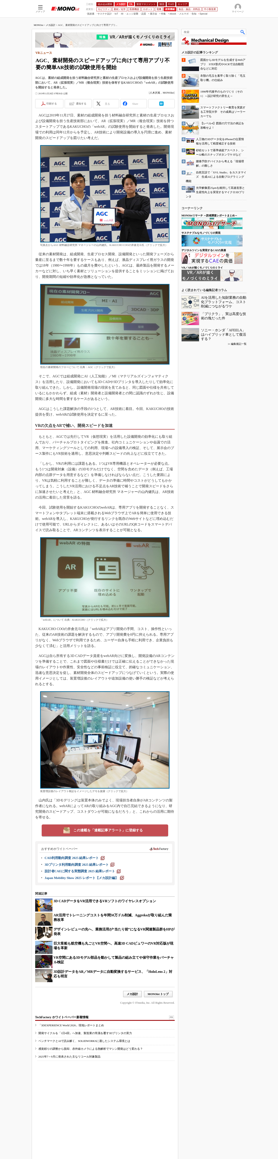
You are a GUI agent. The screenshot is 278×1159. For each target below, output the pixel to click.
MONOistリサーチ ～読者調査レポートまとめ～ (209, 215)
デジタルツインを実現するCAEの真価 (203, 250)
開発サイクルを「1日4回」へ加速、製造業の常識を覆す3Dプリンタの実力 (85, 1033)
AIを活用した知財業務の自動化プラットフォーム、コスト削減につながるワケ (223, 302)
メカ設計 (50, 25)
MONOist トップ (158, 994)
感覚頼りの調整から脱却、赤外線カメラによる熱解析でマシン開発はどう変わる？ (90, 1048)
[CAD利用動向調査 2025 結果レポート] (75, 858)
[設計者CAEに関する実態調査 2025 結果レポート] (83, 871)
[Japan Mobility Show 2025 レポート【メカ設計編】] (84, 878)
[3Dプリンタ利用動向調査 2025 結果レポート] (80, 864)
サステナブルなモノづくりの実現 (200, 232)
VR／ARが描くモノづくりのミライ (202, 267)
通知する (81, 103)
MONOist (38, 25)
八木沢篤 (155, 92)
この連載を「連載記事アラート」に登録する (108, 830)
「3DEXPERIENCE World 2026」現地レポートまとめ (71, 1025)
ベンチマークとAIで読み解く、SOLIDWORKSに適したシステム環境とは (84, 1041)
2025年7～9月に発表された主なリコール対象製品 (69, 1056)
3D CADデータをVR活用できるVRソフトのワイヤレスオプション (105, 901)
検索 (243, 32)
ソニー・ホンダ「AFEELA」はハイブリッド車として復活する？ (223, 334)
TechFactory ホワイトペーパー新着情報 (62, 1017)
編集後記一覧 (239, 343)
